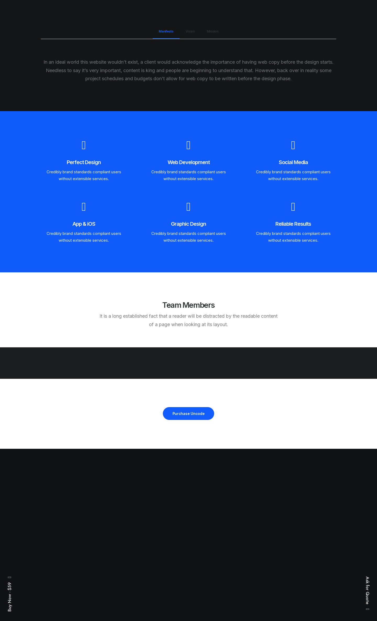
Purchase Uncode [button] (189, 413)
